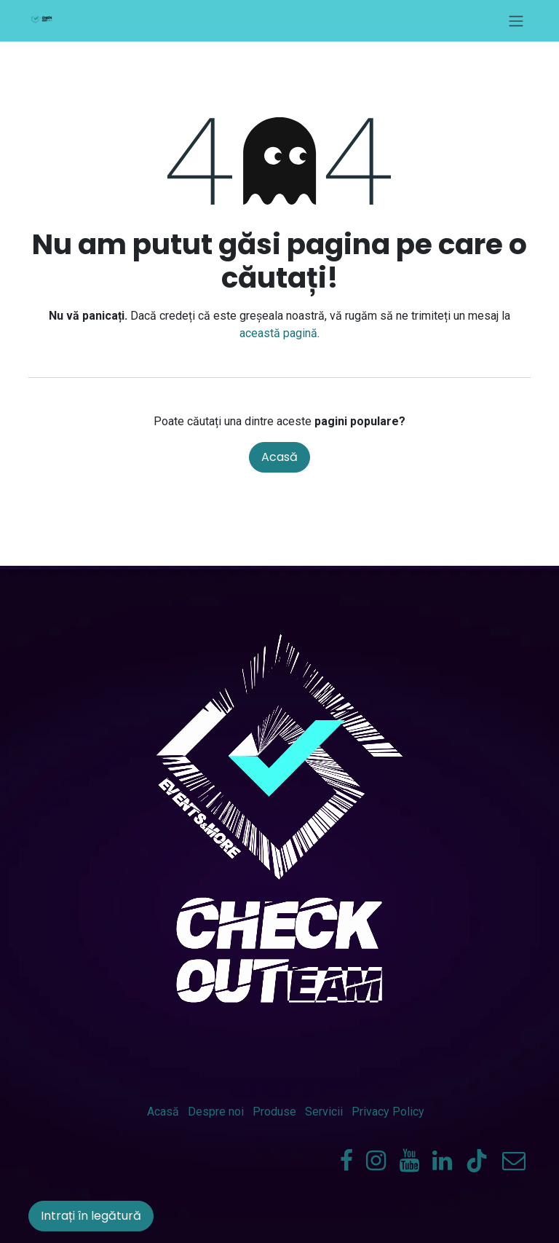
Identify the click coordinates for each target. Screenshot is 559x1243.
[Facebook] (346, 1160)
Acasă (279, 457)
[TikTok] (476, 1160)
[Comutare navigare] (516, 21)
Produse (274, 1111)
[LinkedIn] (442, 1160)
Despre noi (216, 1111)
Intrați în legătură (91, 1215)
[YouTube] (409, 1160)
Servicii (324, 1111)
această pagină (278, 333)
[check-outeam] (513, 1160)
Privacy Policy (388, 1111)
